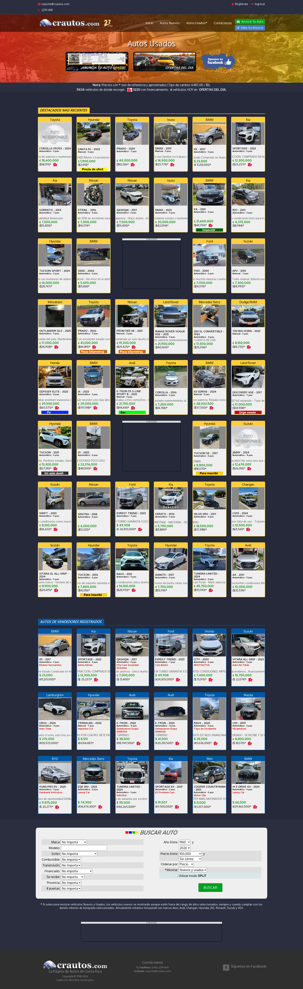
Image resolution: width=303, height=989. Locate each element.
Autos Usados (196, 23)
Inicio (149, 23)
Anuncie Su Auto (250, 21)
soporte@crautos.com (53, 4)
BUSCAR (210, 887)
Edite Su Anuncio (250, 27)
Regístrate (240, 4)
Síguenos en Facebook (248, 966)
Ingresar (258, 4)
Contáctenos (223, 23)
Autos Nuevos (170, 23)
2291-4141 (45, 10)
